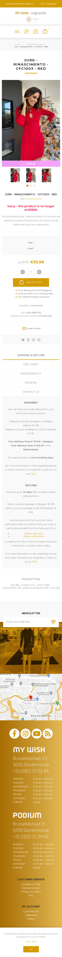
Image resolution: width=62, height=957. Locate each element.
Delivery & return (31, 888)
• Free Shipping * (48, 3)
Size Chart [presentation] (31, 364)
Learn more (31, 941)
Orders (31, 918)
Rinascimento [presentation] (31, 373)
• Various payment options (19, 3)
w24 (52, 587)
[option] (15, 175)
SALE (31, 164)
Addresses (31, 915)
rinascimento (9, 587)
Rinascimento (34, 198)
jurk (13, 585)
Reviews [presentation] (31, 382)
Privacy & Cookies (31, 891)
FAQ (31, 895)
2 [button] (31, 186)
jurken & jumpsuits (33, 587)
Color (30, 248)
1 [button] (27, 186)
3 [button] (34, 186)
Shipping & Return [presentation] (31, 355)
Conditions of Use (31, 884)
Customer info (31, 911)
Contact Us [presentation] (31, 391)
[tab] (31, 355)
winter (40, 585)
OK (31, 949)
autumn (25, 585)
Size (30, 242)
